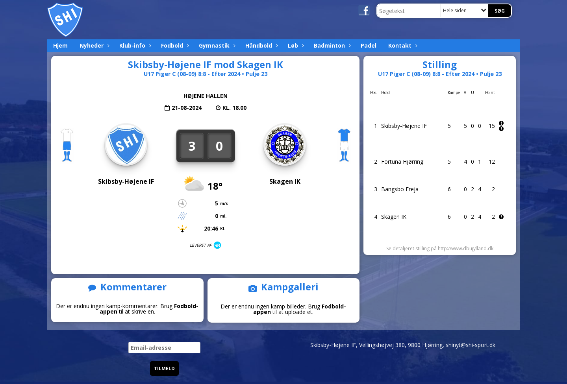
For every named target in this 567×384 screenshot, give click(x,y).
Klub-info (134, 45)
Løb (295, 45)
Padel (368, 45)
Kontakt (401, 45)
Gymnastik (216, 45)
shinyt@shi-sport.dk (470, 345)
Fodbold (174, 45)
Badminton (331, 45)
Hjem (60, 45)
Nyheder (93, 45)
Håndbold (260, 45)
